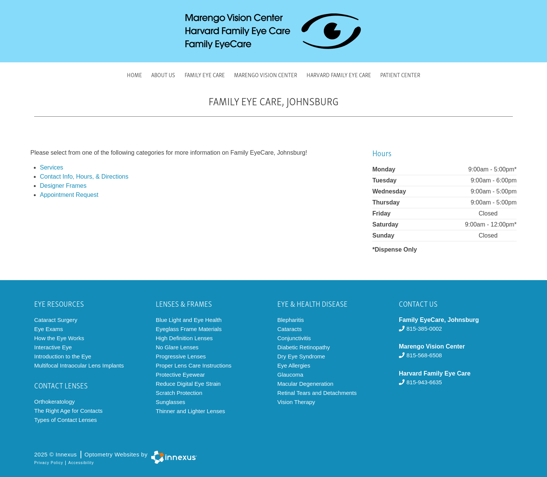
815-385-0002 (420, 328)
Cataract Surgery (55, 320)
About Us (163, 74)
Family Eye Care (205, 74)
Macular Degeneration (305, 383)
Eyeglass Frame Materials (188, 329)
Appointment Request (69, 195)
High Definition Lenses (184, 338)
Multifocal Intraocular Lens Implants (79, 365)
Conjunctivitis (294, 338)
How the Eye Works (59, 338)
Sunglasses (170, 402)
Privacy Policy (48, 463)
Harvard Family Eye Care (339, 74)
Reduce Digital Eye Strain (188, 383)
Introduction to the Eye (62, 356)
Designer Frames (63, 185)
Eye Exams (48, 329)
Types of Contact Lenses (65, 420)
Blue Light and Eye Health (188, 320)
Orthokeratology (54, 401)
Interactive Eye (53, 347)
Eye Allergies (293, 365)
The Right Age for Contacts (68, 410)
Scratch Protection (179, 393)
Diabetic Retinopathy (303, 347)
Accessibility (81, 463)
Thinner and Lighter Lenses (190, 411)
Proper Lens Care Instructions (193, 365)
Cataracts (289, 329)
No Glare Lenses (177, 347)
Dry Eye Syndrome (301, 356)
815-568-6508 (420, 355)
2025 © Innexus (90, 454)
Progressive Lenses (181, 356)
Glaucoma (290, 374)
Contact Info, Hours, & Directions (84, 176)
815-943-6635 (420, 382)
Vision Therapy (296, 402)
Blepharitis (290, 320)
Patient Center (400, 74)
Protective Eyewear (180, 374)
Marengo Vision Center (265, 74)
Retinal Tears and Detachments (317, 393)
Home (134, 74)
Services (51, 167)
